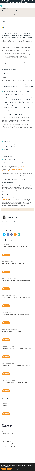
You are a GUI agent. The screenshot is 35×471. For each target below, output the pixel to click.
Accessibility (5, 435)
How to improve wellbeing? (8, 446)
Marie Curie (25, 166)
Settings (15, 468)
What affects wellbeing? (7, 443)
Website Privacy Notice (7, 433)
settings (7, 466)
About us (4, 431)
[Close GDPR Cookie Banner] (19, 469)
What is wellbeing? (6, 441)
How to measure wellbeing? (8, 444)
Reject (9, 468)
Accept (4, 468)
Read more (6, 254)
